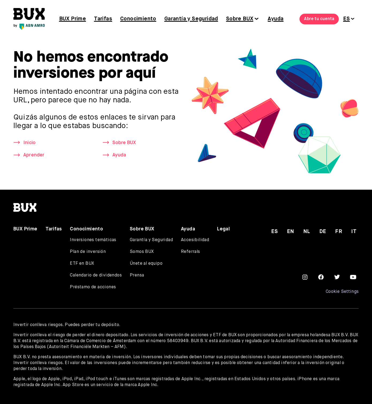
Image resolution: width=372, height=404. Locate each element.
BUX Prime (72, 19)
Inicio (29, 142)
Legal (223, 229)
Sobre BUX (239, 19)
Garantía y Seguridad (191, 19)
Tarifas (103, 19)
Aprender (33, 155)
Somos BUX (142, 252)
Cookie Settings (342, 292)
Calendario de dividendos (96, 275)
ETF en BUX (82, 263)
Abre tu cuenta (319, 19)
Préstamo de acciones (93, 287)
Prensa (137, 275)
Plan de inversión (88, 252)
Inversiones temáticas (93, 240)
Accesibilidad (195, 240)
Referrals (190, 252)
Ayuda (275, 19)
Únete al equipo (146, 263)
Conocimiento (138, 19)
